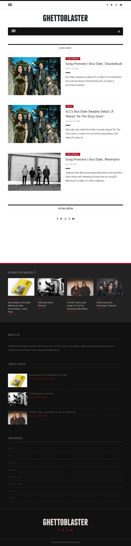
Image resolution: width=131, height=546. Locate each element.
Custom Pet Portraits (17, 242)
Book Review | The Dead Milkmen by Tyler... (48, 375)
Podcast (12, 463)
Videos (69, 299)
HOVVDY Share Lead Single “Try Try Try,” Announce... (53, 412)
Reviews (12, 470)
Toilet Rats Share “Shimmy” (41, 393)
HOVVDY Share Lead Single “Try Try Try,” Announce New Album (77, 305)
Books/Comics (13, 299)
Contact (11, 498)
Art (9, 456)
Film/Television (15, 477)
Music (69, 106)
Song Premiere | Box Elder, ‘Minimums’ (93, 159)
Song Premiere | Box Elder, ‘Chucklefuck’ (94, 64)
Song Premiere (73, 58)
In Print (11, 491)
